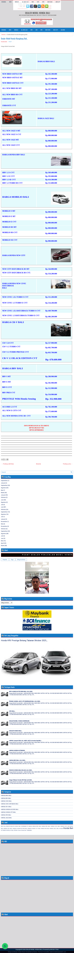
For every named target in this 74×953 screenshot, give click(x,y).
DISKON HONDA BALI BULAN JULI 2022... (21, 770)
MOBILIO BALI (10, 830)
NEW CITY (58, 2)
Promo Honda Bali (22, 830)
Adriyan (15, 952)
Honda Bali (4, 41)
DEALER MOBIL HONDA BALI (37, 13)
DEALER (8, 826)
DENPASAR (23, 826)
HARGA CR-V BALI (6, 806)
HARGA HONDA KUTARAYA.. (17, 750)
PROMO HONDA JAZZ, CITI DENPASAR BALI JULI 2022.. (25, 701)
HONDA (61, 828)
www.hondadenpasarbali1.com (58, 952)
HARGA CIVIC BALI (6, 801)
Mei (2, 490)
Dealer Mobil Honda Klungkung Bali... (14, 39)
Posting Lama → (67, 464)
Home (3, 34)
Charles (35, 952)
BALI (2, 826)
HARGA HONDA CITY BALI (8, 812)
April (2, 543)
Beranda (3, 2)
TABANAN (29, 830)
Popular (5, 559)
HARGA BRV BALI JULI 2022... (17, 760)
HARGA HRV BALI (6, 815)
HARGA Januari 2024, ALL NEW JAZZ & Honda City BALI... (25, 740)
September (4, 480)
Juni (2, 500)
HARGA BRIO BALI (6, 795)
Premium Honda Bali (43, 952)
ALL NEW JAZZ (25, 2)
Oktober (3, 497)
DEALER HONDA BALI (15, 826)
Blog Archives (21, 559)
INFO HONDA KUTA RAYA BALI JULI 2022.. (21, 691)
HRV (43, 2)
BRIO (10, 2)
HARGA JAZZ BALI (6, 817)
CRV (38, 2)
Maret (2, 492)
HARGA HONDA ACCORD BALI (9, 809)
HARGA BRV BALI (6, 798)
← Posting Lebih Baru (8, 464)
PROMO (16, 830)
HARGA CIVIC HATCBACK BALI (9, 804)
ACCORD (63, 30)
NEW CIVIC (49, 2)
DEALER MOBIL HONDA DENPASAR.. (19, 721)
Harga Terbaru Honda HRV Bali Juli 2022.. (20, 780)
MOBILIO (17, 2)
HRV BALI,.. (12, 711)
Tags (12, 559)
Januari (3, 483)
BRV (33, 2)
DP (27, 826)
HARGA (30, 826)
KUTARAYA (3, 830)
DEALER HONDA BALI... (15, 731)
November (4, 521)
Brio (5, 826)
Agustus (3, 487)
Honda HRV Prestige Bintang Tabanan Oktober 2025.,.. (24, 640)
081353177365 (54, 949)
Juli (2, 504)
